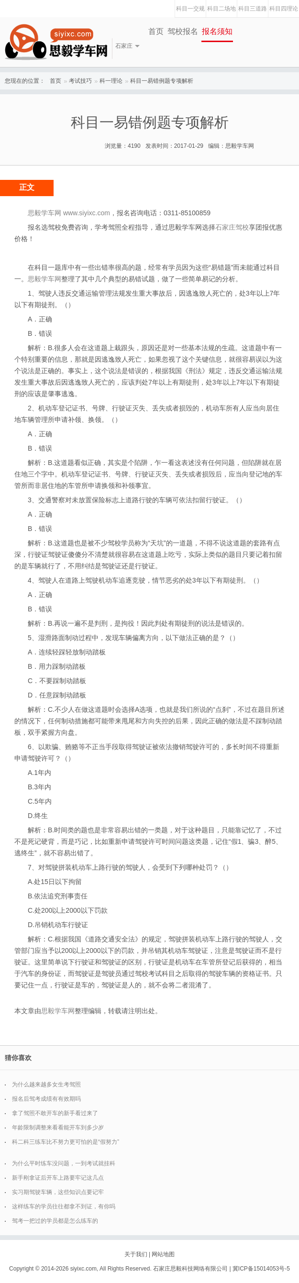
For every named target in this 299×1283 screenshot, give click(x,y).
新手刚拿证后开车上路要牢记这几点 (58, 1177)
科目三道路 (252, 8)
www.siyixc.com (86, 213)
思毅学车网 (44, 279)
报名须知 (217, 31)
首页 (156, 31)
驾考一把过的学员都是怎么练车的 (55, 1220)
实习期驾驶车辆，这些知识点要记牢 (58, 1192)
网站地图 (163, 1254)
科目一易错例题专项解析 (161, 80)
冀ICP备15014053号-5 (261, 1268)
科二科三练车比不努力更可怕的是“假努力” (65, 1142)
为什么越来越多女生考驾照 (46, 1084)
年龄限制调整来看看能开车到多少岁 (58, 1127)
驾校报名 (182, 31)
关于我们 (135, 1254)
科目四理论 (283, 8)
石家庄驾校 (232, 227)
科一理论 (111, 80)
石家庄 (124, 46)
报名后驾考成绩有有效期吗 (46, 1098)
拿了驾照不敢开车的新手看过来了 (55, 1113)
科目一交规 (190, 8)
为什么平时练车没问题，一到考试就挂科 (63, 1163)
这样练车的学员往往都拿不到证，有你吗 (63, 1206)
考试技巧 (80, 80)
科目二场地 (221, 8)
